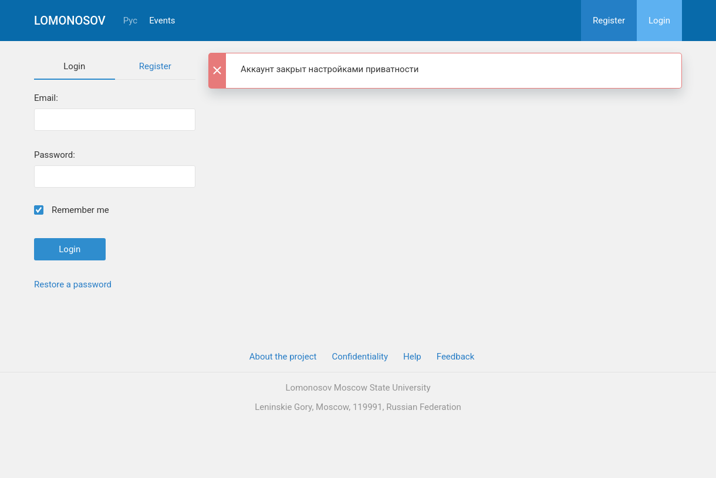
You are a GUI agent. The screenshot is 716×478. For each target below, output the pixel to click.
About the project (283, 356)
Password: (54, 155)
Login (659, 20)
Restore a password (73, 284)
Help (412, 356)
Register (609, 20)
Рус (130, 20)
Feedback (456, 356)
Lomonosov (70, 20)
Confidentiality (360, 356)
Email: (46, 98)
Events (162, 20)
